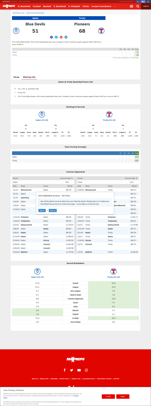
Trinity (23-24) (109, 120)
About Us (35, 379)
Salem (35, 18)
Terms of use (75, 379)
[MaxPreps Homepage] (75, 359)
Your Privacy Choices (104, 379)
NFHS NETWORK (24, 1)
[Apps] (131, 6)
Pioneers (82, 24)
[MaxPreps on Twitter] (143, 1)
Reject (123, 396)
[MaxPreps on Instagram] (148, 1)
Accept (108, 396)
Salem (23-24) (42, 120)
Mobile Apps (44, 379)
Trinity (82, 18)
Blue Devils (35, 24)
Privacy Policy (64, 379)
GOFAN (14, 1)
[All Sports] (115, 6)
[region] (75, 396)
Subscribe (54, 379)
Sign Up (52, 210)
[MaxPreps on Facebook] (138, 1)
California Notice (89, 379)
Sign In (42, 210)
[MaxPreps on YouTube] (79, 370)
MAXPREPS (6, 1)
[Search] (138, 6)
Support (116, 379)
